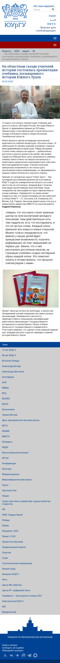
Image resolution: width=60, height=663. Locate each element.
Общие (5, 496)
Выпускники (8, 409)
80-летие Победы (10, 361)
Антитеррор (8, 377)
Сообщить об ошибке (13, 648)
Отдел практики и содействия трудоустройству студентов (26, 502)
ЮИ (3, 606)
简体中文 (51, 24)
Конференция (9, 463)
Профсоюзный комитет (14, 547)
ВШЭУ (5, 404)
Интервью (7, 442)
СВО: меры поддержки (43, 6)
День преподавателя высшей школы (20, 420)
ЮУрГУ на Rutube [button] (23, 655)
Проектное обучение (12, 542)
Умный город (8, 569)
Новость (6, 51)
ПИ (3, 509)
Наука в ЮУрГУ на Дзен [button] (17, 655)
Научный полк (9, 490)
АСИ (4, 382)
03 (6, 81)
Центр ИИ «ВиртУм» (12, 585)
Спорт (5, 558)
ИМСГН (6, 436)
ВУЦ (4, 393)
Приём (5, 525)
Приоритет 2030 (10, 531)
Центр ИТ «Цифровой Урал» (16, 590)
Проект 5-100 (8, 536)
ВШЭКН (6, 398)
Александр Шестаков (13, 371)
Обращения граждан (12, 650)
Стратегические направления (17, 563)
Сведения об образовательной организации (30, 637)
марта (25, 51)
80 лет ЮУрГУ (9, 355)
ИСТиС (5, 458)
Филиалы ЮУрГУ (10, 574)
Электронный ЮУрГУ (12, 601)
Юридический (9, 612)
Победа (6, 520)
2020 (16, 51)
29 (33, 51)
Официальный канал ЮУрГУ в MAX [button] (35, 655)
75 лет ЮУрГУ (9, 350)
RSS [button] (5, 655)
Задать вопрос (9, 645)
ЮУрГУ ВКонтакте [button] (11, 655)
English (52, 16)
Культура (6, 469)
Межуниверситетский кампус (17, 479)
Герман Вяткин (9, 415)
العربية (53, 20)
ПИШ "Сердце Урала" (12, 514)
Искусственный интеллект (15, 452)
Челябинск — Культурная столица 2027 (22, 596)
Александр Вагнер (11, 366)
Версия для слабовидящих (46, 29)
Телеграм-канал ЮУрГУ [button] (29, 655)
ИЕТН (5, 425)
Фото (4, 579)
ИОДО (5, 447)
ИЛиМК (6, 431)
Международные (10, 474)
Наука (5, 485)
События (6, 552)
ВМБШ (5, 388)
